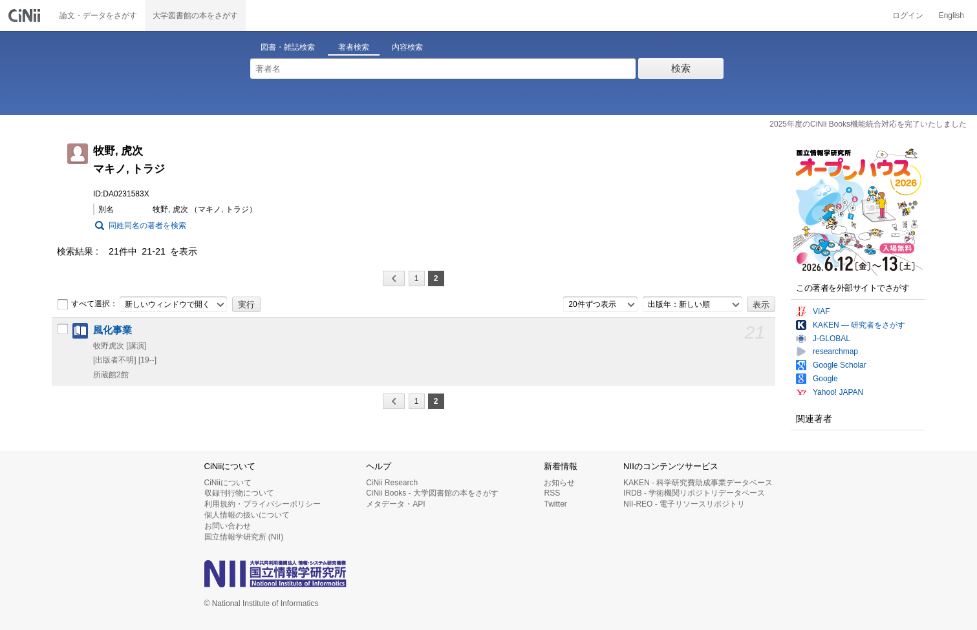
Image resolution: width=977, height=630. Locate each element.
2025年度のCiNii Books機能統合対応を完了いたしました (868, 124)
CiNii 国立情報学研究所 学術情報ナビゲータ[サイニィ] (26, 15)
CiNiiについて (228, 482)
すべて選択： (87, 304)
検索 (681, 68)
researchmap (835, 351)
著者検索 (353, 47)
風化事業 (112, 330)
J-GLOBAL (831, 338)
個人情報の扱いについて (247, 515)
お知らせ (559, 482)
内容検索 (407, 47)
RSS (552, 493)
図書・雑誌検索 (288, 47)
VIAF (821, 311)
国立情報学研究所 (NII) (244, 536)
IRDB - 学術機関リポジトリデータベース (694, 493)
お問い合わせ (227, 525)
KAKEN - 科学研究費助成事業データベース (698, 482)
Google (825, 378)
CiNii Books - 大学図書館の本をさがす (432, 493)
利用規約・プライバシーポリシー (262, 504)
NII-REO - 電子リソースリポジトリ (684, 504)
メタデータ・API (395, 504)
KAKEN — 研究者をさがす (859, 325)
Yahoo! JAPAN (838, 392)
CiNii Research (392, 482)
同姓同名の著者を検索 (147, 225)
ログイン (907, 15)
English (951, 15)
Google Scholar (839, 365)
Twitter (555, 504)
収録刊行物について (239, 493)
